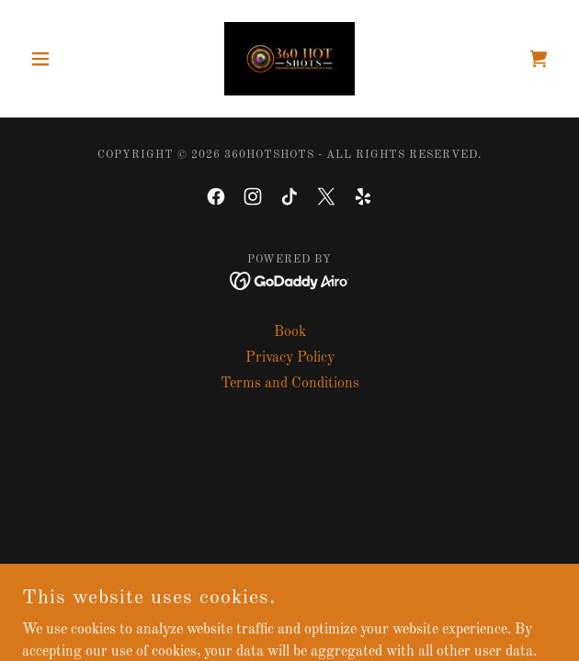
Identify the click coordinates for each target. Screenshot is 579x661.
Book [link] (290, 332)
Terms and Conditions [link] (290, 383)
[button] (62, 58)
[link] (289, 58)
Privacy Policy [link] (290, 358)
